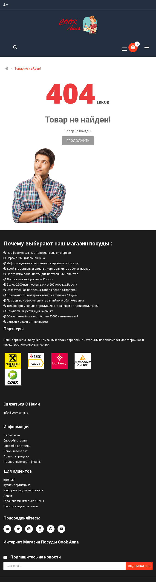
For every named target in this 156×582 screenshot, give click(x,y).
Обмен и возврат (15, 451)
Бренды (8, 479)
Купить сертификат (17, 485)
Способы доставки (16, 446)
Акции (7, 495)
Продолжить (78, 141)
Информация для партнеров (23, 490)
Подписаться (139, 566)
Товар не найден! (27, 68)
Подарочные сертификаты (22, 461)
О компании (11, 435)
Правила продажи (16, 456)
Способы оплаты (15, 440)
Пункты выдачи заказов (20, 506)
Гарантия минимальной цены (23, 501)
